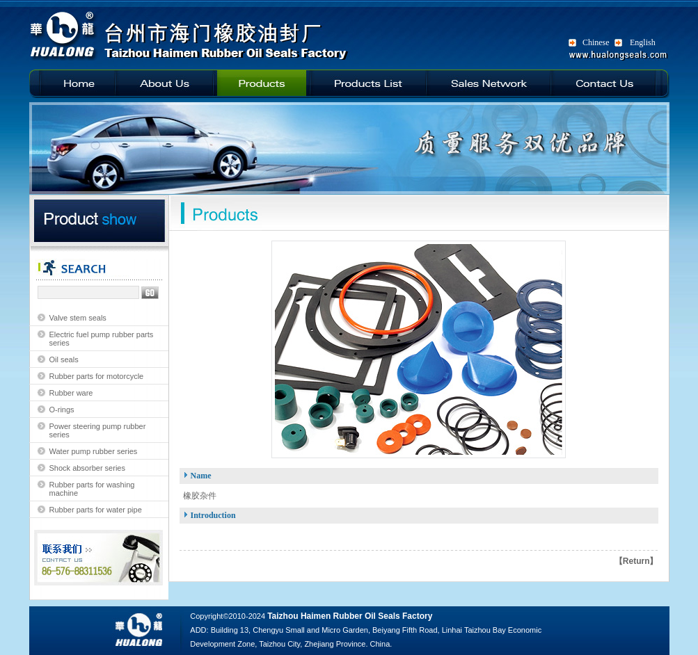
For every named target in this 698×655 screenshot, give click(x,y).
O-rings (61, 409)
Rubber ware (71, 393)
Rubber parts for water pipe (95, 510)
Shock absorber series (87, 468)
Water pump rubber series (93, 451)
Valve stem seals (77, 318)
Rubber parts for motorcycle (96, 376)
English (643, 42)
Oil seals (64, 359)
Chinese (596, 42)
